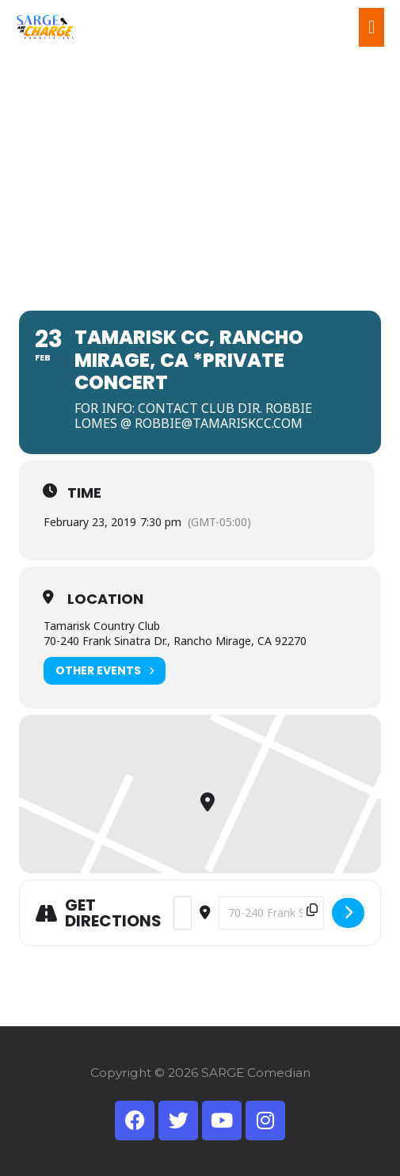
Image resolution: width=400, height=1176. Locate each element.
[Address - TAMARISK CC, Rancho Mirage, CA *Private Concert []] (182, 913)
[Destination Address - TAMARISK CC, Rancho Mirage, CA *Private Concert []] (271, 913)
